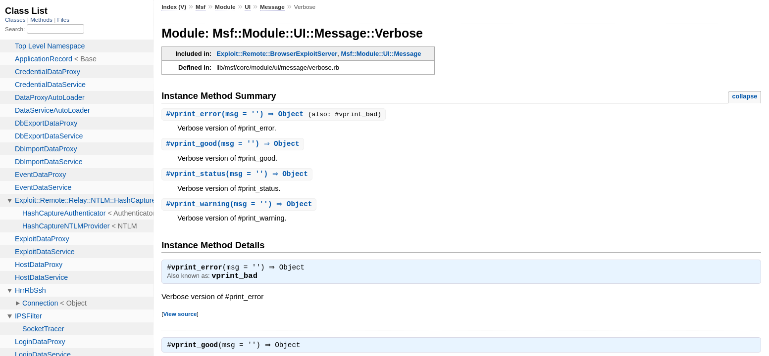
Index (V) (173, 6)
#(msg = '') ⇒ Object (238, 114)
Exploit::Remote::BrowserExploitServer (276, 53)
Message (272, 6)
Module (225, 6)
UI (248, 6)
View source (180, 316)
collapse (744, 96)
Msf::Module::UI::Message (381, 53)
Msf (200, 6)
